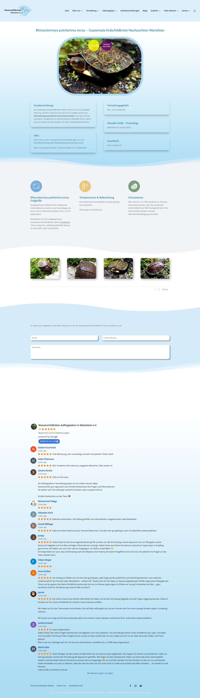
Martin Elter (43, 647)
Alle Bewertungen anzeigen (100, 673)
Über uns (76, 11)
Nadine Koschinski (47, 447)
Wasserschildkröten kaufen (42, 686)
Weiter (165, 289)
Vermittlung (91, 11)
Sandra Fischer (45, 470)
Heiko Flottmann (46, 459)
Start (67, 11)
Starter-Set (61, 686)
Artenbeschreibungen (129, 11)
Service (185, 11)
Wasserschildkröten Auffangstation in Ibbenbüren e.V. (67, 425)
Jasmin (41, 592)
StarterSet (82, 147)
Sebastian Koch (45, 512)
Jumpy (41, 535)
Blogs (145, 11)
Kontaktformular (76, 686)
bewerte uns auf (49, 441)
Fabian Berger (44, 560)
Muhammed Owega (47, 501)
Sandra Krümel (45, 623)
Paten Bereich (170, 11)
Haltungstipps (108, 11)
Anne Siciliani (44, 571)
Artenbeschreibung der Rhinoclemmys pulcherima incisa (58, 143)
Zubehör (154, 11)
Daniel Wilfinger (45, 524)
